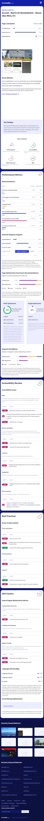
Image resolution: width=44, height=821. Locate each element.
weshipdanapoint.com (30, 771)
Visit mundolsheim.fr (10, 94)
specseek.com (5, 767)
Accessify (7, 3)
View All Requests (22, 251)
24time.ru (4, 787)
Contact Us (17, 800)
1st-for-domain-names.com (9, 795)
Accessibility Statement (8, 803)
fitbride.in (26, 791)
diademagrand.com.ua (30, 795)
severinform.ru (5, 771)
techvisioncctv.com (6, 783)
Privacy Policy (5, 806)
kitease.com (4, 791)
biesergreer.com (28, 767)
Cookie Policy (15, 806)
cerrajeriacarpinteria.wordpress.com (11, 779)
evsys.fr (26, 775)
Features (9, 800)
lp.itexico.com (28, 779)
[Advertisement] (22, 44)
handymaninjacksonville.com (32, 783)
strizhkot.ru (4, 775)
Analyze (25, 811)
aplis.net (26, 787)
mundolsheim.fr (7, 10)
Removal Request (21, 803)
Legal (23, 800)
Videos (3, 800)
